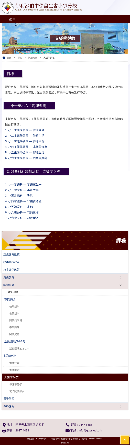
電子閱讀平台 (17, 391)
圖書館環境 (15, 320)
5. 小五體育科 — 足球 (22, 206)
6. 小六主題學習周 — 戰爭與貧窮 (26, 158)
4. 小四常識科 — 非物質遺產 (25, 201)
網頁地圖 (30, 439)
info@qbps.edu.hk (90, 430)
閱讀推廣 (32, 57)
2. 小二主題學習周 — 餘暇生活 (26, 135)
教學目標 (13, 292)
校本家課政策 (11, 262)
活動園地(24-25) (14, 341)
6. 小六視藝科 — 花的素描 (22, 212)
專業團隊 (14, 327)
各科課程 (8, 406)
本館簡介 (10, 299)
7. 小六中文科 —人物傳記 (24, 218)
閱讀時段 (10, 355)
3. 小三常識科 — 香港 (20, 195)
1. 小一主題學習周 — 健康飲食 (26, 130)
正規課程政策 (11, 254)
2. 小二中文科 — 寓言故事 (24, 190)
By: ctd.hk (65, 443)
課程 (20, 57)
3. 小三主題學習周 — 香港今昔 (26, 141)
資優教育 (8, 277)
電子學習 (8, 398)
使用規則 (14, 306)
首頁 (9, 57)
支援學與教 (11, 377)
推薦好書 (14, 363)
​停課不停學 (15, 384)
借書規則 (14, 313)
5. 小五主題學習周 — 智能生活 (24, 152)
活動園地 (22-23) (19, 348)
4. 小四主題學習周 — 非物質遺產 (26, 147)
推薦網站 (14, 369)
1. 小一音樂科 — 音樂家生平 (23, 184)
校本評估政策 (11, 269)
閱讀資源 (14, 334)
